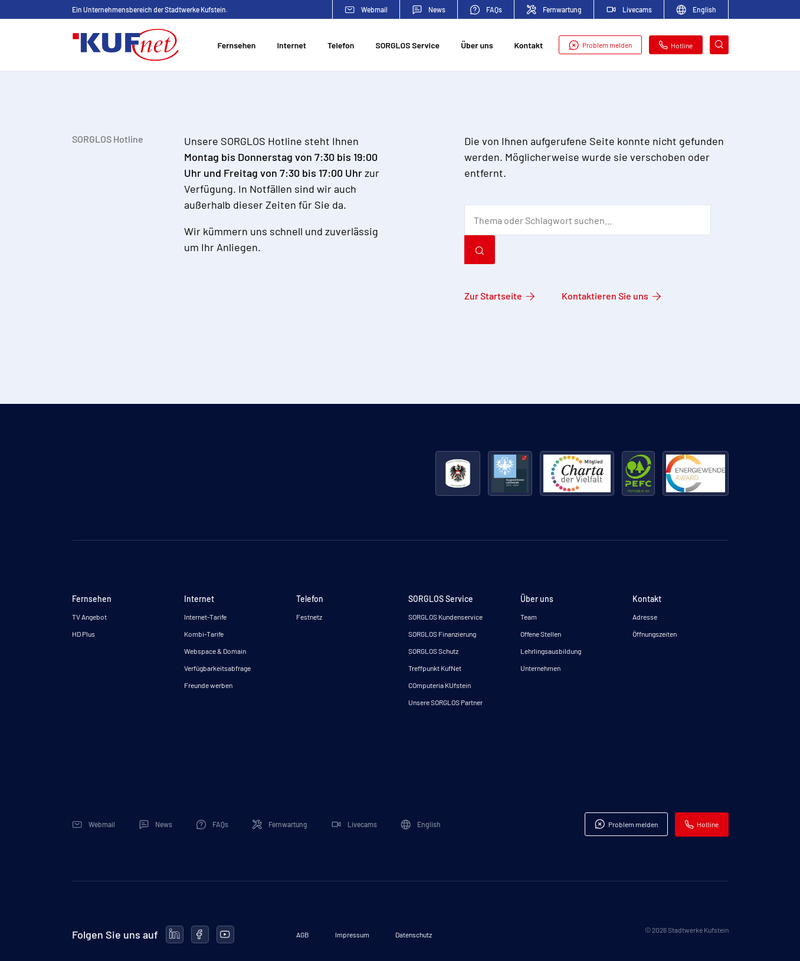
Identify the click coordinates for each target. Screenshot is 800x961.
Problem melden (600, 45)
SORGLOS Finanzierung (442, 634)
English (696, 10)
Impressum (352, 934)
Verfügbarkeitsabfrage (217, 668)
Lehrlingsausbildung (550, 651)
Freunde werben (208, 685)
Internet (291, 45)
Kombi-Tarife (204, 634)
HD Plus (83, 634)
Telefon (341, 45)
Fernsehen (237, 45)
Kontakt (528, 45)
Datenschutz (413, 934)
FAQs (486, 10)
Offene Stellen (540, 634)
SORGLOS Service (407, 45)
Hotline (675, 45)
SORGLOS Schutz (433, 651)
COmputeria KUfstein (439, 685)
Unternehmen (540, 668)
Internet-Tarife (205, 617)
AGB (302, 934)
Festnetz (309, 617)
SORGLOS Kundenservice (445, 617)
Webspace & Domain (215, 651)
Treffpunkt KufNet (434, 668)
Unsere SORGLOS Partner (445, 702)
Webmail (366, 10)
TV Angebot (89, 617)
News (428, 9)
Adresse (644, 617)
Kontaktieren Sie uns (605, 295)
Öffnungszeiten (654, 634)
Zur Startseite (493, 295)
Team (528, 617)
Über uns (477, 45)
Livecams (629, 9)
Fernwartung (554, 10)
